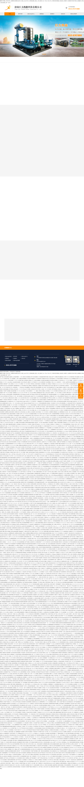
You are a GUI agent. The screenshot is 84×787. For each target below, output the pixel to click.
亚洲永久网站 (30, 468)
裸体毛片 (61, 541)
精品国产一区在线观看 (60, 766)
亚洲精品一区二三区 (77, 643)
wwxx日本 (3, 438)
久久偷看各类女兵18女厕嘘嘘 (48, 612)
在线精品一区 (50, 468)
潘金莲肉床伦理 (53, 489)
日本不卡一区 (24, 640)
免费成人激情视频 (5, 483)
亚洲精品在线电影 (22, 710)
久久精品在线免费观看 (35, 715)
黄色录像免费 (17, 629)
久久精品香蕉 (35, 726)
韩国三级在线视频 (48, 765)
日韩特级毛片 (35, 466)
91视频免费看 (74, 457)
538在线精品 (65, 726)
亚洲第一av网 (72, 613)
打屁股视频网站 (5, 752)
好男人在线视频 (17, 677)
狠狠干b (42, 598)
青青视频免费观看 (56, 520)
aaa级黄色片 (60, 596)
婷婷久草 (46, 522)
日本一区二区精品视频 (71, 573)
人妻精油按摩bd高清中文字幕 (67, 645)
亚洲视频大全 (52, 538)
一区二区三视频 (69, 380)
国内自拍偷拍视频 (14, 531)
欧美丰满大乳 (4, 745)
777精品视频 (48, 427)
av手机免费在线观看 (68, 626)
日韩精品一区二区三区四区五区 (52, 649)
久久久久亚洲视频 (60, 394)
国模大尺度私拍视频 (58, 422)
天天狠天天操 (22, 668)
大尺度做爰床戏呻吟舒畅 (43, 376)
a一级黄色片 (45, 520)
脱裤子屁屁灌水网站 (50, 406)
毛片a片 (55, 505)
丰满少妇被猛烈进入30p (51, 431)
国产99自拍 (30, 461)
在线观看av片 (53, 420)
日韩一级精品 (37, 455)
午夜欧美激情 (55, 568)
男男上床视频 (78, 563)
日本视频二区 (65, 543)
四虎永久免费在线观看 (31, 483)
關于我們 (15, 356)
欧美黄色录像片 (57, 610)
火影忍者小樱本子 (80, 647)
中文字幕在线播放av (77, 708)
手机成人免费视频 (26, 533)
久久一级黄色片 (21, 498)
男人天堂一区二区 (70, 390)
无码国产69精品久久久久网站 (38, 580)
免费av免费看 (11, 434)
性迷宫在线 (6, 689)
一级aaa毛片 (68, 585)
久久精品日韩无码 (29, 712)
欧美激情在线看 (77, 480)
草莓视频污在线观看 (40, 536)
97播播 (20, 550)
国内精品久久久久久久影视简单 (68, 550)
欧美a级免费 (46, 469)
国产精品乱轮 (66, 396)
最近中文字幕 (69, 501)
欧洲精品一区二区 (55, 642)
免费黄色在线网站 (7, 714)
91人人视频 (60, 469)
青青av (62, 520)
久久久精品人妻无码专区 (73, 628)
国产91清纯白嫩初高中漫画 (72, 434)
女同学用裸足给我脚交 (44, 529)
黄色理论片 (55, 433)
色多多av (33, 534)
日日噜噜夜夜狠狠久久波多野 (58, 547)
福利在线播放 (6, 389)
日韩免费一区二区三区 (32, 434)
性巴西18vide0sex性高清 (63, 617)
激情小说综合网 (9, 459)
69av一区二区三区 (13, 650)
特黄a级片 (73, 498)
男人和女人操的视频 (33, 615)
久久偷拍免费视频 (33, 491)
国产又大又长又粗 (38, 431)
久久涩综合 (80, 380)
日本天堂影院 (46, 563)
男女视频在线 (60, 376)
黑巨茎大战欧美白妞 (11, 469)
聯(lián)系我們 (8, 360)
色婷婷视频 (4, 450)
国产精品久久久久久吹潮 (37, 707)
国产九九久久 (27, 440)
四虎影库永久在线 (26, 469)
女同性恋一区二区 (9, 510)
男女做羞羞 (77, 376)
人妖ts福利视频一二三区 (17, 376)
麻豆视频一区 (41, 426)
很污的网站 (72, 426)
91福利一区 (47, 455)
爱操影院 (72, 468)
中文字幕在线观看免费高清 (54, 464)
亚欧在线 (70, 533)
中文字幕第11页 (9, 610)
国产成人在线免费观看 (15, 433)
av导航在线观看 (9, 394)
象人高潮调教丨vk (25, 677)
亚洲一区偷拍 (78, 613)
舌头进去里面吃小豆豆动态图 (24, 548)
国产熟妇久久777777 (74, 761)
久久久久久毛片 (73, 547)
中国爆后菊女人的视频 (36, 385)
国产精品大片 (11, 396)
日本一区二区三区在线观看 (15, 712)
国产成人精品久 (54, 401)
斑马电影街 (25, 461)
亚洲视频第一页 (36, 582)
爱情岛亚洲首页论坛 (15, 431)
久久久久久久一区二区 (78, 559)
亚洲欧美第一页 (61, 473)
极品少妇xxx (62, 717)
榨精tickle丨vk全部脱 (7, 471)
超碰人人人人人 (5, 545)
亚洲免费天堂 (13, 621)
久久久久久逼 (74, 749)
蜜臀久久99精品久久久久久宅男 (10, 475)
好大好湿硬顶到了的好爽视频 (45, 382)
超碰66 (10, 376)
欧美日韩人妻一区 (51, 522)
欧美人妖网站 (70, 387)
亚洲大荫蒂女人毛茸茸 (20, 615)
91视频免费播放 (24, 517)
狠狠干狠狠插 (59, 387)
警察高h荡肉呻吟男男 (35, 506)
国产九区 (55, 396)
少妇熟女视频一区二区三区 (28, 420)
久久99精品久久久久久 (50, 693)
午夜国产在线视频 (7, 390)
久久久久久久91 (20, 392)
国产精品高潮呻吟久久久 (5, 705)
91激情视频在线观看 (41, 629)
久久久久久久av (12, 445)
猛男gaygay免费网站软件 (58, 475)
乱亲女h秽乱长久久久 (21, 466)
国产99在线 (23, 471)
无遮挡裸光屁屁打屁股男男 (30, 448)
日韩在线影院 (16, 415)
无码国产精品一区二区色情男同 (30, 564)
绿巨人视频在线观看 (38, 471)
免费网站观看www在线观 (5, 684)
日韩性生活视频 (41, 390)
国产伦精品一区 (9, 707)
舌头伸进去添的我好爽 (29, 529)
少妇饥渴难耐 (72, 570)
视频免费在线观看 (12, 424)
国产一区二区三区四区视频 (75, 443)
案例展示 (15, 358)
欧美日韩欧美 (60, 738)
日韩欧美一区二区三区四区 (10, 638)
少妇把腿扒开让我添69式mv (21, 424)
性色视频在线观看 (33, 413)
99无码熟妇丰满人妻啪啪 (27, 385)
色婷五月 (34, 624)
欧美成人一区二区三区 (19, 506)
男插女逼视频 (26, 693)
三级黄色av (46, 517)
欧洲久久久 (50, 520)
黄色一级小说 (15, 450)
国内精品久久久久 (13, 448)
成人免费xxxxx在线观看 (30, 411)
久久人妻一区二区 (26, 691)
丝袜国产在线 (11, 501)
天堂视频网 (72, 608)
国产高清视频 (36, 461)
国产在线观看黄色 (62, 571)
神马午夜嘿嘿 (20, 496)
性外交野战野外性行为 (51, 387)
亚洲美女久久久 (49, 433)
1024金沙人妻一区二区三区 (46, 485)
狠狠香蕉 (71, 659)
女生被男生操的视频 (45, 380)
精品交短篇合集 (26, 689)
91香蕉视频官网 (55, 647)
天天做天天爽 (67, 547)
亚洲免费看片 (20, 420)
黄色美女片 (62, 691)
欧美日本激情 (40, 517)
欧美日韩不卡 (14, 666)
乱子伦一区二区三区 (19, 559)
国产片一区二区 (35, 443)
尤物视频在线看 (37, 473)
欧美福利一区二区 (33, 629)
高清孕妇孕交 (30, 747)
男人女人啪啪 (5, 496)
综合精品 (25, 635)
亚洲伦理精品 (49, 480)
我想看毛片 (54, 656)
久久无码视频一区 (42, 571)
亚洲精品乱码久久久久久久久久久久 (25, 733)
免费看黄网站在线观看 (16, 527)
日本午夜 (79, 694)
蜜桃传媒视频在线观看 (26, 654)
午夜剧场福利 (79, 403)
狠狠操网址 (20, 691)
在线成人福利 (73, 624)
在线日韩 (30, 452)
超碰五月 (60, 594)
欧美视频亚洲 (60, 726)
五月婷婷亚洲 (71, 376)
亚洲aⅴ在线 (62, 548)
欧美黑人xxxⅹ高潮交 (44, 594)
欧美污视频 (62, 592)
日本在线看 (59, 570)
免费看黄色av (20, 582)
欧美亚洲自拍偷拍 (42, 519)
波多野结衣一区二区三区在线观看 (23, 457)
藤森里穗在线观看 (75, 670)
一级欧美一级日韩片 (58, 540)
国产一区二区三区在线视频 (70, 503)
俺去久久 (64, 478)
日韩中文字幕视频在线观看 (73, 629)
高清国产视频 (42, 461)
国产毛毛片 (46, 685)
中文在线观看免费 (39, 396)
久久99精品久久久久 (63, 670)
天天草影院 (21, 736)
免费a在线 (10, 397)
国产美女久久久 (5, 536)
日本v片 (74, 450)
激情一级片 (29, 756)
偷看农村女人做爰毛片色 (42, 441)
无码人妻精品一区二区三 (13, 383)
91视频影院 (74, 420)
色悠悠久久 (49, 705)
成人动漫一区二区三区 (37, 724)
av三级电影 (10, 419)
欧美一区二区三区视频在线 (14, 440)
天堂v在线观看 (29, 390)
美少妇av (81, 508)
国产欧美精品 (54, 389)
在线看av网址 (52, 650)
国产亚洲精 (27, 541)
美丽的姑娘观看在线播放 (42, 503)
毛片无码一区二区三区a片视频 (30, 392)
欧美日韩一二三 (50, 638)
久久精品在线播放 (59, 378)
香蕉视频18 (51, 668)
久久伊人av (24, 729)
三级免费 (6, 517)
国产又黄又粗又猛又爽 (49, 540)
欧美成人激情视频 (61, 545)
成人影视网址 (70, 526)
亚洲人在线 (34, 570)
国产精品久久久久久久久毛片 (59, 468)
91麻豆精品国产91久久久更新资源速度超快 (11, 605)
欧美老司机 (10, 766)
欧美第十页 (20, 645)
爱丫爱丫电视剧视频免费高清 (74, 617)
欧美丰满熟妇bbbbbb (12, 582)
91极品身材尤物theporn (33, 568)
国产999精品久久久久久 (41, 480)
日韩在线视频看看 (5, 406)
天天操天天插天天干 (4, 494)
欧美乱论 (36, 433)
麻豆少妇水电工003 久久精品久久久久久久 (57, 447)
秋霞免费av (63, 403)
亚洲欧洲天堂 (77, 390)
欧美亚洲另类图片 (56, 492)
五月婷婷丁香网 (65, 392)
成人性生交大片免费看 (62, 731)
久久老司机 (42, 417)
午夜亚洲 (34, 731)
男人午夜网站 (19, 410)
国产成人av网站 (31, 531)
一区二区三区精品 (58, 392)
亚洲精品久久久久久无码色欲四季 (75, 531)
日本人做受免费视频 (22, 671)
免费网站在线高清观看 (9, 411)
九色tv (39, 464)
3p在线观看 (29, 552)
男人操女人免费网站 (15, 408)
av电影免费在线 (17, 517)
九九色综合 (32, 478)
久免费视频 (12, 738)
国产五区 (29, 563)
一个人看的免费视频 (77, 633)
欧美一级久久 (8, 454)
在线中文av (39, 663)
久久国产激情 (17, 464)
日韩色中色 (76, 399)
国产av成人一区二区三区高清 (9, 426)
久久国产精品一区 (29, 471)
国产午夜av (56, 580)
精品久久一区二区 (65, 728)
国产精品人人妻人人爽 (48, 475)
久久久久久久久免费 (58, 707)
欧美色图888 (10, 385)
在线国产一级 (12, 570)
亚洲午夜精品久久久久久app (62, 431)
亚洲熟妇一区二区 (58, 612)
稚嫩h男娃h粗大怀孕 (39, 700)
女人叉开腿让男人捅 (60, 397)
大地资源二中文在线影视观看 (61, 517)
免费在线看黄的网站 (12, 759)
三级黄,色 (26, 531)
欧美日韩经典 (39, 483)
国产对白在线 (3, 394)
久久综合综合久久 (61, 380)
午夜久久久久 (54, 382)
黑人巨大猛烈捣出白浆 (77, 533)
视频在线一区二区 (79, 441)
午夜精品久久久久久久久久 (57, 383)
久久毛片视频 (52, 756)
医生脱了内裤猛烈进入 (25, 527)
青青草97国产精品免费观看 (36, 387)
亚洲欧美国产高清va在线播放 (64, 680)
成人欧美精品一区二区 (15, 703)
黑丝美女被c (73, 759)
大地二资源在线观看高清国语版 (51, 482)
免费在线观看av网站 (67, 707)
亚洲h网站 (75, 554)
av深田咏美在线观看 (30, 605)
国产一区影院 (35, 526)
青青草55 (35, 559)
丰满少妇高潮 (54, 550)
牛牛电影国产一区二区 (13, 480)
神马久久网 (26, 761)
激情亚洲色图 (26, 438)
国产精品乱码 (79, 420)
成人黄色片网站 (19, 438)
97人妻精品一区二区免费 (44, 573)
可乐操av (73, 424)
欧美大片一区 (29, 401)
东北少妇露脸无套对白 (4, 403)
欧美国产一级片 (62, 631)
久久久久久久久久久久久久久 (15, 589)
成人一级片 (23, 687)
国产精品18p (15, 610)
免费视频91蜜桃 (53, 570)
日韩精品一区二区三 (13, 761)
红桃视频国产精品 (44, 613)
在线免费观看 (67, 703)
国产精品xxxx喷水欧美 (13, 389)
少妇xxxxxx (42, 635)
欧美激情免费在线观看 (66, 404)
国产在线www (24, 403)
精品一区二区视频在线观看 (52, 473)
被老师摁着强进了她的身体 (33, 427)
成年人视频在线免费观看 (22, 378)
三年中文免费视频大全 (28, 638)
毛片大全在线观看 (20, 492)
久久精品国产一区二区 (71, 729)
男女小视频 (81, 556)
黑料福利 (6, 396)
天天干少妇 (9, 540)
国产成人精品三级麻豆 (52, 471)
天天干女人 (73, 599)
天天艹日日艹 (21, 515)
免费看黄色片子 (25, 417)
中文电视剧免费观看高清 (74, 548)
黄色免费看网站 (5, 489)
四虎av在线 (68, 631)
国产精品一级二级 (32, 677)
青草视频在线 (9, 624)
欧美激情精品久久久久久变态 (44, 452)
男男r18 (21, 743)
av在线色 (3, 573)
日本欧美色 (4, 626)
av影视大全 (79, 740)
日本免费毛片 (27, 515)
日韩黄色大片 (45, 515)
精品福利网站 (69, 510)
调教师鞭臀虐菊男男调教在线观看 (16, 689)
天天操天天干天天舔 (69, 413)
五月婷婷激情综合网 (7, 554)
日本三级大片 (45, 471)
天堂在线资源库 (5, 476)
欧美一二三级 (32, 536)
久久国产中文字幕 (32, 503)
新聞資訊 (7, 358)
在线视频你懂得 (44, 633)
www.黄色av (10, 382)
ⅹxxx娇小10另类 (67, 685)
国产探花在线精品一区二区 (11, 466)
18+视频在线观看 (42, 717)
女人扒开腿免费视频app (18, 675)
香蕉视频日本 (66, 738)
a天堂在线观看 (46, 673)
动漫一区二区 (75, 389)
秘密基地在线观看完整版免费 (22, 601)
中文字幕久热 (50, 759)
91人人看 (35, 540)
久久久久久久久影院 (25, 708)
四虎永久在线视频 (32, 659)
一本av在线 (5, 461)
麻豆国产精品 (47, 584)
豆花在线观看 (26, 503)
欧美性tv (28, 626)
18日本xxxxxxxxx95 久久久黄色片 (57, 410)
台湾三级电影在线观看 (33, 742)
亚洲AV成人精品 (74, 520)
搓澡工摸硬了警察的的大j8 (42, 619)
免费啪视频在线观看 (79, 496)
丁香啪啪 (77, 724)
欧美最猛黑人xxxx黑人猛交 (64, 476)
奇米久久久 (32, 522)
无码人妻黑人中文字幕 (49, 598)
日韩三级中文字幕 (27, 743)
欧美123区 (11, 710)
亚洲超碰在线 (52, 628)
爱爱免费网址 (37, 613)
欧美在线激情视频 (10, 594)
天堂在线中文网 (58, 454)
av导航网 (48, 399)
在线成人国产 (51, 376)
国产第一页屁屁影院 (75, 682)
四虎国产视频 (58, 443)
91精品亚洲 (15, 645)
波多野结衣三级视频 (67, 420)
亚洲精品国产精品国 (24, 661)
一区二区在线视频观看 (17, 722)
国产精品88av (52, 378)
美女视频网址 (27, 387)
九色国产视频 (17, 519)
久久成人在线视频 (18, 434)
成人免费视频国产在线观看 (19, 731)
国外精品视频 (39, 496)
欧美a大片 (74, 647)
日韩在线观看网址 (39, 475)
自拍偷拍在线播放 (75, 469)
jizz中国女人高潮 (59, 487)
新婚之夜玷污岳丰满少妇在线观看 (52, 448)
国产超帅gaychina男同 (25, 394)
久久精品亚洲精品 (61, 457)
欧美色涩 (32, 433)
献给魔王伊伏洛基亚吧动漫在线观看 (29, 543)
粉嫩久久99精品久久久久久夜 (50, 561)
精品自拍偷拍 (52, 531)
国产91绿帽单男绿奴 (22, 598)
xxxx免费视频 (37, 489)
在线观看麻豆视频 (58, 684)
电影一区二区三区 (47, 550)
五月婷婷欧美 (8, 431)
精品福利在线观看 (16, 382)
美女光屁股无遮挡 (52, 543)
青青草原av (10, 399)
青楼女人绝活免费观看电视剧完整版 (58, 722)
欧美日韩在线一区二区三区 (38, 436)
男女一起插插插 (63, 640)
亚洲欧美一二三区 (69, 385)
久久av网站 (16, 545)
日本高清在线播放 (21, 534)
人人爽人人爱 (81, 520)
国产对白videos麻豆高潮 (5, 571)
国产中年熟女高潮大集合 (53, 515)
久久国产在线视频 (62, 501)
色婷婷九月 (30, 406)
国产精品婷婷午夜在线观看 (44, 438)
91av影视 (63, 687)
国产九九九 (42, 415)
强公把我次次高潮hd (70, 455)
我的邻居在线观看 (12, 441)
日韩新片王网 (47, 445)
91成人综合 (63, 556)
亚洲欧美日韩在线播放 (25, 433)
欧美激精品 (12, 447)
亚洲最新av (45, 684)
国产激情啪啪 (63, 441)
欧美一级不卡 (78, 424)
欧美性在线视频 (77, 387)
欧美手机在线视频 (26, 645)
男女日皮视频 (26, 745)
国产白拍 (21, 656)
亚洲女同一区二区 (29, 573)
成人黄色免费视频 (80, 450)
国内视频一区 (17, 664)
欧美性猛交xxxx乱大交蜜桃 (31, 459)
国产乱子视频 (75, 663)
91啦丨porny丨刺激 (66, 508)
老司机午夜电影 (76, 413)
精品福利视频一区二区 (15, 390)
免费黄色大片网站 (35, 547)
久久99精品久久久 (69, 436)
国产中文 (58, 385)
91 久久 (55, 512)
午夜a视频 (74, 515)
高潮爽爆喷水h (54, 429)
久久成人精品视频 (77, 756)
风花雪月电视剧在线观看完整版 (43, 459)
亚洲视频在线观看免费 (62, 434)
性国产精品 (19, 522)
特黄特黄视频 (30, 606)
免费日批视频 (57, 668)
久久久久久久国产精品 (7, 700)
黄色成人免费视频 (10, 654)
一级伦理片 (75, 380)
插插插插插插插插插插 (7, 636)
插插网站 (42, 729)
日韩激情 (68, 624)
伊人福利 (58, 548)
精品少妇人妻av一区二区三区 (43, 650)
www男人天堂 (37, 485)
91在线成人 (72, 459)
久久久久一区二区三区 (69, 433)
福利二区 (44, 431)
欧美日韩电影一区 (63, 448)
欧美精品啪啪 (26, 536)
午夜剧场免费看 (32, 505)
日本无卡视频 (18, 608)
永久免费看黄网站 (74, 499)
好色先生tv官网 (16, 756)
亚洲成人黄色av (31, 601)
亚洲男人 (15, 496)
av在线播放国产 (42, 526)
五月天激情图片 (23, 512)
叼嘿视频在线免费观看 (6, 601)
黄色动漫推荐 (62, 494)
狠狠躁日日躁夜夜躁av (63, 652)
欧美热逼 (65, 603)
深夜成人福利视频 (65, 584)
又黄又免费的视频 (77, 436)
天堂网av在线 (58, 587)
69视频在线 (42, 554)
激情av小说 (46, 450)
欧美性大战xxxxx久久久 (25, 703)
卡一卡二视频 (35, 390)
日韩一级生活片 (63, 526)
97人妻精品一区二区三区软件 (25, 383)
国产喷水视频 (8, 663)
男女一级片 (78, 422)
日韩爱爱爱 (35, 498)
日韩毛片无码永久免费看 (18, 557)
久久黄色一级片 (72, 619)
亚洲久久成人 (34, 743)
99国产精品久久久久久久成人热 (37, 550)
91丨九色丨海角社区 (69, 427)
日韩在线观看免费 (42, 403)
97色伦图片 (65, 519)
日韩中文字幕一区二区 (17, 452)
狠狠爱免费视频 (33, 689)
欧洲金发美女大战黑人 (29, 485)
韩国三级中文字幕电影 (5, 452)
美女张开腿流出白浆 (6, 585)
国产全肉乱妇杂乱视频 (59, 666)
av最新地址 (37, 666)
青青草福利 (62, 385)
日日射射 (48, 424)
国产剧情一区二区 (80, 729)
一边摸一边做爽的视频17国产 (52, 501)
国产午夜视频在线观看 (55, 698)
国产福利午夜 (80, 431)
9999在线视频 (22, 422)
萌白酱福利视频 (24, 617)
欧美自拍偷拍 (76, 526)
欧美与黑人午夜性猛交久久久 (67, 745)
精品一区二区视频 (15, 422)
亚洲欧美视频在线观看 (29, 422)
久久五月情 (48, 526)
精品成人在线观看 (30, 649)
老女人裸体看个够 (63, 527)
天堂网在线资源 (37, 487)
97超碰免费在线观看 (18, 508)
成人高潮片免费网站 (22, 436)
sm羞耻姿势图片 (68, 636)
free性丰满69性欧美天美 (48, 610)
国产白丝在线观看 (34, 376)
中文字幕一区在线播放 (72, 601)
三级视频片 (55, 480)
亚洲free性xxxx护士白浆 (61, 408)
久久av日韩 (2, 429)
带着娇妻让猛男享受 (6, 524)
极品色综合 (78, 671)
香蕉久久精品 (5, 434)
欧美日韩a (51, 621)
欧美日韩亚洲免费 (55, 541)
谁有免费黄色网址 (75, 538)
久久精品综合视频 (13, 489)
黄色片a (37, 659)
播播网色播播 (3, 594)
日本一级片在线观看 (18, 396)
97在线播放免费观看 (73, 675)
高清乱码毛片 (53, 445)
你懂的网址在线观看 (60, 626)
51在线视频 (43, 383)
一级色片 (37, 685)
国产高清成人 (43, 406)
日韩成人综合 (80, 703)
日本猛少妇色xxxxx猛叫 (21, 401)
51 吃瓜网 (42, 455)
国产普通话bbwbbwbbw (65, 499)
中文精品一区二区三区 (21, 443)
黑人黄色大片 (35, 571)
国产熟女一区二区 (73, 452)
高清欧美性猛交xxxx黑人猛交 (76, 397)
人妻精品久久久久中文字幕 (31, 678)
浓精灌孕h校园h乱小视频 (28, 559)
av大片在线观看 (55, 427)
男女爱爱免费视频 (26, 522)
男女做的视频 (3, 592)
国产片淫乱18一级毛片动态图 (46, 670)
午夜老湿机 (79, 452)
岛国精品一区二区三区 (24, 545)
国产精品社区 (53, 689)
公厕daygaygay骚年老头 (45, 736)
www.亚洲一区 (5, 440)
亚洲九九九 (41, 450)
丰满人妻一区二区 (11, 427)
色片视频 (67, 548)
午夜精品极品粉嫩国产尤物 (12, 626)
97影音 (63, 636)
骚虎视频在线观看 (55, 419)
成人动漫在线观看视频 (26, 657)
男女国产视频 (69, 401)
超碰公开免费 (35, 452)
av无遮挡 (58, 506)
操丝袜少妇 (13, 601)
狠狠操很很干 (26, 496)
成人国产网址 (49, 642)
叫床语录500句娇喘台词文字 (26, 556)
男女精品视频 (8, 464)
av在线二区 (36, 447)
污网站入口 (18, 715)
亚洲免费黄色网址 (16, 394)
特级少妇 (49, 722)
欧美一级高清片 (29, 580)
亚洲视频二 (14, 378)
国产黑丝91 (73, 563)
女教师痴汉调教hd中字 (63, 694)
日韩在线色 (45, 557)
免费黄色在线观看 (38, 419)
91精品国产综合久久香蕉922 (6, 478)
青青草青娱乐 (8, 408)
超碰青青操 (55, 765)
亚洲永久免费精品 (61, 436)
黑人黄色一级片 (68, 411)
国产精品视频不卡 (57, 710)
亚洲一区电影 (13, 613)
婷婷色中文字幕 (20, 650)
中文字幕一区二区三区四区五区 (40, 589)
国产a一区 (23, 624)
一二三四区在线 (21, 387)
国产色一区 (13, 552)
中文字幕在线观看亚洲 (72, 541)
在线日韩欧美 (74, 640)
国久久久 (75, 571)
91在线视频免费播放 (52, 506)
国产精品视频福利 (48, 696)
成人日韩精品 (48, 383)
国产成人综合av (43, 501)
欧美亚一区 (23, 629)
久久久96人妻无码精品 (51, 601)
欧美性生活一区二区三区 (78, 401)
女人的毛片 (17, 617)
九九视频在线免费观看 (50, 645)
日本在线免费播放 (43, 397)
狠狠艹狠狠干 (27, 506)
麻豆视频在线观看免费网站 (71, 575)
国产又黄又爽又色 (17, 526)
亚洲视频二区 (66, 459)
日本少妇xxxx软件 (79, 570)
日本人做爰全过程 (72, 396)
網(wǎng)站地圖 (16, 360)
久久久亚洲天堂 (49, 647)
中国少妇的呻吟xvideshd (44, 754)
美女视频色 (4, 759)
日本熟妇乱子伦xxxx (4, 498)
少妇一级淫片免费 (71, 492)
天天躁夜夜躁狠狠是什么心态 (11, 443)
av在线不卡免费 (62, 461)
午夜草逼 (5, 399)
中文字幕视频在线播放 (40, 448)
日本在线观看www (73, 440)
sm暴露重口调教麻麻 (53, 411)
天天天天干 (68, 759)
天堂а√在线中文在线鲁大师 (20, 447)
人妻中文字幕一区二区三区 (34, 417)
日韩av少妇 (8, 420)
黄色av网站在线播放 (15, 603)
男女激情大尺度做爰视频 (15, 520)
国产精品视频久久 (45, 745)
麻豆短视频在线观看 (58, 621)
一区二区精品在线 (20, 628)
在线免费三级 (14, 522)
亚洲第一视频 (25, 452)
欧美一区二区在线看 (73, 392)
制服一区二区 (54, 582)
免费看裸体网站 (30, 462)
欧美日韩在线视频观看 (72, 410)
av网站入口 (54, 678)
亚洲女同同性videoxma (48, 763)
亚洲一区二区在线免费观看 (43, 466)
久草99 (35, 480)
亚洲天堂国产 (53, 584)
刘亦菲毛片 (68, 468)
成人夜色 (32, 749)
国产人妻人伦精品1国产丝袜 (28, 455)
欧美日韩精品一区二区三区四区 (42, 411)
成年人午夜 (22, 440)
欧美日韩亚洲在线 (58, 491)
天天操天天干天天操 (18, 566)
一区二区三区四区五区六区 (7, 387)
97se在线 (31, 480)
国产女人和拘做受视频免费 (30, 685)
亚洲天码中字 (28, 666)
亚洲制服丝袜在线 (75, 715)
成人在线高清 (4, 756)
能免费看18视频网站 (43, 599)
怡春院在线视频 (19, 693)
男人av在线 (66, 613)
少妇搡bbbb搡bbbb (44, 464)
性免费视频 (73, 685)
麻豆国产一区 (37, 422)
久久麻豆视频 (46, 494)
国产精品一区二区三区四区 (50, 417)
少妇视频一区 (39, 527)
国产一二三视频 (37, 462)
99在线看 (50, 663)
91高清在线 (6, 557)
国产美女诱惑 (12, 462)
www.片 (47, 659)
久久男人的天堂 (5, 397)
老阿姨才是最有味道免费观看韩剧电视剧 (64, 622)
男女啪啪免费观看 (3, 457)
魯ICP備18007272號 (44, 366)
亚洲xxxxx (19, 403)
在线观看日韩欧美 (8, 499)
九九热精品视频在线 (73, 383)
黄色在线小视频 (74, 714)
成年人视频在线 (5, 570)
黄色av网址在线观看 (45, 585)
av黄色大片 (13, 578)
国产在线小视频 (52, 385)
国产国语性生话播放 (53, 380)
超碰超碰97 (21, 531)
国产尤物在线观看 (44, 422)
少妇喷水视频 (8, 527)
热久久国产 (45, 700)
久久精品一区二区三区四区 (46, 389)
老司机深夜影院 (79, 406)
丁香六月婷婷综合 (4, 606)
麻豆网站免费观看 (53, 459)
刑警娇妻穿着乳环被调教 (21, 552)
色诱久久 (25, 462)
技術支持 (23, 358)
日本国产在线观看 (61, 503)
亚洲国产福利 (79, 503)
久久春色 (51, 512)
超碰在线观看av (13, 413)
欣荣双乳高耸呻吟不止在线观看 (18, 429)
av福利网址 (46, 499)
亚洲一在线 (70, 554)
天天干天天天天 (26, 413)
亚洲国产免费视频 (23, 587)
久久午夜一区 (3, 466)
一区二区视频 (35, 673)
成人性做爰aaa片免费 (70, 441)
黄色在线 (76, 468)
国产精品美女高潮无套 (4, 462)
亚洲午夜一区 (40, 559)
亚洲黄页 (79, 519)
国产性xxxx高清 (34, 426)
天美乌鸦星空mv (11, 485)
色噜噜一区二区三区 (64, 677)
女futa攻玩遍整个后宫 (34, 397)
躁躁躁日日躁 (23, 482)
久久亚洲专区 (15, 736)
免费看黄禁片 (8, 577)
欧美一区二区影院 (11, 617)
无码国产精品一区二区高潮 (14, 698)
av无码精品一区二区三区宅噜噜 (51, 390)
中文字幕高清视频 (38, 408)
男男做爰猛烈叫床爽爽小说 (21, 578)
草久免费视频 (80, 654)
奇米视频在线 (42, 659)
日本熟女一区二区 (45, 687)
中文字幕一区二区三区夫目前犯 (15, 455)
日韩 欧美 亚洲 (10, 568)
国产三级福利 (19, 417)
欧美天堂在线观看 (10, 513)
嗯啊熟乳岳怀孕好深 (34, 533)
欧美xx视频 (34, 578)
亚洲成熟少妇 (44, 473)
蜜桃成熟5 (26, 513)
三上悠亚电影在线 (27, 415)
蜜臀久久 (18, 512)
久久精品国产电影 (30, 538)
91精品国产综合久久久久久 (33, 403)
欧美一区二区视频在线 (60, 693)
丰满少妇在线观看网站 (55, 452)
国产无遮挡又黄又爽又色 (12, 436)
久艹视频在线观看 (59, 733)
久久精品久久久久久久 (73, 726)
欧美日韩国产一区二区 (13, 380)
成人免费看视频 (61, 411)
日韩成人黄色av (70, 559)
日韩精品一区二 (47, 429)
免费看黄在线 (49, 568)
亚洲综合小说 (21, 622)
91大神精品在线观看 (51, 548)
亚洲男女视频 (14, 492)
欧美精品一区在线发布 (51, 403)
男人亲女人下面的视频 (25, 520)
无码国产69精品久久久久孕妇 (9, 701)
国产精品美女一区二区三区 (40, 424)
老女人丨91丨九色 (13, 403)
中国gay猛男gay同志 (75, 506)
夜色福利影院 (40, 498)
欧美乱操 (27, 629)
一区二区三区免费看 (33, 693)
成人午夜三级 (79, 382)
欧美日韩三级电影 (38, 703)
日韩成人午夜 (59, 678)
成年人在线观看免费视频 (54, 413)
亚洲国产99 (65, 740)
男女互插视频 (12, 550)
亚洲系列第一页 (43, 666)
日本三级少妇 (25, 585)
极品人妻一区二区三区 (33, 513)
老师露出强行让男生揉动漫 (20, 411)
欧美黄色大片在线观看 (13, 498)
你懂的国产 (5, 383)
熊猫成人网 (77, 394)
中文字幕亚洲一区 (35, 382)
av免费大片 (65, 387)
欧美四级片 (19, 489)
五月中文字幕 (78, 657)
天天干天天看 (66, 383)
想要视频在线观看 (79, 464)
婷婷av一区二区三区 (75, 475)
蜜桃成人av (29, 512)
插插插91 (68, 563)
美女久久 (48, 410)
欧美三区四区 (61, 427)
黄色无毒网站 (32, 621)
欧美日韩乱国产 (32, 496)
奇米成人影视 (25, 434)
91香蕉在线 (81, 629)
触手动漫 (47, 587)
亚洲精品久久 (27, 664)
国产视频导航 (11, 517)
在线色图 (71, 642)
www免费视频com (46, 592)
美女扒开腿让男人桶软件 (26, 382)
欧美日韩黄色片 (16, 636)
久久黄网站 (67, 673)
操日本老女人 (30, 445)
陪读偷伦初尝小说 (7, 575)
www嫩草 (27, 476)
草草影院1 (26, 380)
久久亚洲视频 (57, 406)
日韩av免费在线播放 (39, 522)
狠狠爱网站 (49, 492)
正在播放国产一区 (49, 643)
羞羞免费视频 (54, 457)
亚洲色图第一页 (81, 476)
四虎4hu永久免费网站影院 (9, 533)
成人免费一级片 (67, 520)
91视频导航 (65, 675)
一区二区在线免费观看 (14, 668)
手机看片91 (81, 468)
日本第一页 (66, 376)
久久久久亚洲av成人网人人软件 (42, 591)
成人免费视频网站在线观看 (67, 736)
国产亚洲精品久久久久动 (75, 763)
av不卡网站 (30, 635)
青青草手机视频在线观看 (78, 427)
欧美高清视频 (71, 505)
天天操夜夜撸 (7, 556)
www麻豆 (7, 550)
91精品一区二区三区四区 (14, 656)
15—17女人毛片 (13, 541)
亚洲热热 (9, 682)
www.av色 (69, 647)
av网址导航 (66, 471)
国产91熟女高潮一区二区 (63, 480)
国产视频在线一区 (74, 754)
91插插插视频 (8, 492)
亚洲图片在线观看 (24, 519)
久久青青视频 (38, 633)
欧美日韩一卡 (60, 524)
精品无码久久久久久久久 (65, 506)
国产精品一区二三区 (59, 675)
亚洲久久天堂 (58, 404)
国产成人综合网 (50, 505)
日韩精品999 (58, 696)
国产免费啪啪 (43, 462)
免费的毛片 (79, 621)
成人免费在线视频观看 (19, 612)
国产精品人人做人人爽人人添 (7, 473)
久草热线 (23, 712)
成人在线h (24, 566)
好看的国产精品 (81, 554)
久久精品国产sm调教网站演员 (34, 524)
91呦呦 (56, 376)
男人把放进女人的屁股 (22, 673)
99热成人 (10, 754)
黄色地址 (9, 410)
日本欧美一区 (60, 489)
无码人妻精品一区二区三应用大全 (37, 457)
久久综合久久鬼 (28, 399)
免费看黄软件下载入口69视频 (36, 520)
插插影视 (80, 561)
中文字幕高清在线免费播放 (54, 499)
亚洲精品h (22, 698)
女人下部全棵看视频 (64, 619)
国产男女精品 (18, 701)
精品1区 (76, 540)
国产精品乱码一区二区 (13, 598)
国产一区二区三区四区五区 (45, 541)
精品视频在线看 (59, 440)
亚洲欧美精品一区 (14, 561)
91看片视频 (61, 761)
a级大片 (20, 643)
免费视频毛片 (51, 684)
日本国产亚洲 (8, 717)
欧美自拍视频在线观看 (54, 743)
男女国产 (67, 661)
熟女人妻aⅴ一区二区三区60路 (61, 606)
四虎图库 (14, 392)
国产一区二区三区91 (75, 680)
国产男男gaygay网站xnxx (65, 462)
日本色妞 (19, 441)
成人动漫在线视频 (60, 415)
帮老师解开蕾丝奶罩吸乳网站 (43, 434)
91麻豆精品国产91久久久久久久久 (51, 426)
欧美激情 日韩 (3, 510)
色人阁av (82, 376)
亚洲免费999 (67, 397)
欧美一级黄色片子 (42, 568)
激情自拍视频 (60, 765)
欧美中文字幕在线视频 (72, 603)
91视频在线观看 (67, 475)
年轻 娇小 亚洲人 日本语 (43, 447)
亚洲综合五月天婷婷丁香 (41, 631)
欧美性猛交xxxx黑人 (62, 390)
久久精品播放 (76, 415)
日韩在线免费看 (40, 429)
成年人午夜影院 (26, 508)
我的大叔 (25, 483)
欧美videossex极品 (30, 566)
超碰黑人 (42, 584)
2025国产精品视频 (62, 568)
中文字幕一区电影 (16, 478)
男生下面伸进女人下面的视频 (72, 568)
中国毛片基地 (3, 708)
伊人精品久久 (26, 480)
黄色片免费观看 (5, 445)
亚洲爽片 (35, 712)
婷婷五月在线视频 (26, 376)
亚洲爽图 (66, 410)
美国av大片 (31, 380)
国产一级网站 (57, 559)
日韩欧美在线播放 (65, 454)
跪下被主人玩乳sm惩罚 (46, 392)
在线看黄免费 (25, 568)
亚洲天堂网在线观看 (12, 457)
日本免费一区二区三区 (34, 647)
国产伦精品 (78, 696)
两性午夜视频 (8, 531)
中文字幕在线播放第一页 (23, 406)
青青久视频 (56, 759)
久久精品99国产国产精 (71, 403)
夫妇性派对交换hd (53, 434)
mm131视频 (47, 461)
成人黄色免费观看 (43, 506)
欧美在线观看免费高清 (30, 499)
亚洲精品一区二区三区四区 (59, 605)
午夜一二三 (30, 587)
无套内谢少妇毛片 (68, 592)
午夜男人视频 (5, 424)
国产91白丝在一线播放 (74, 536)
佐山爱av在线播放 (66, 487)
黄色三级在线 (58, 645)
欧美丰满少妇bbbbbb (51, 404)
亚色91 (49, 557)
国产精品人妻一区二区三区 (13, 476)
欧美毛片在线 (40, 468)
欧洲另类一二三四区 (61, 382)
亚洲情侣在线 (27, 492)
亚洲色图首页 (32, 476)
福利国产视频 (35, 556)
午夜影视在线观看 (12, 563)
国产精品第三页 (23, 408)
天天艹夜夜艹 (13, 487)
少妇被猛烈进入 (66, 440)
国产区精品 (78, 534)
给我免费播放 (52, 408)
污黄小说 (27, 615)
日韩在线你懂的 (50, 589)
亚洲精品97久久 (35, 766)
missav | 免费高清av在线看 (64, 649)
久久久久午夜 (63, 455)
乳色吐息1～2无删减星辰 (37, 401)
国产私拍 (35, 468)
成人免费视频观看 (69, 447)
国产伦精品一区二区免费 (41, 534)
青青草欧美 (10, 450)
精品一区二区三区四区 (32, 517)
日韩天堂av (13, 410)
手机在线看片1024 (75, 585)
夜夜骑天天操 (42, 596)
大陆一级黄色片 (78, 473)
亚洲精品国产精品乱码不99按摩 (68, 496)
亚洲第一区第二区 (71, 448)
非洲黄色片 (52, 424)
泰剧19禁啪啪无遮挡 (23, 450)
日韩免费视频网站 (30, 482)
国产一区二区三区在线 (27, 696)
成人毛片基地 (60, 459)
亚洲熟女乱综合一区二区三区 (70, 671)
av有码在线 (62, 413)
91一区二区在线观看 (39, 499)
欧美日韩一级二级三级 (79, 608)
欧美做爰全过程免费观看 (26, 701)
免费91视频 (46, 531)
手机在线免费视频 (71, 577)
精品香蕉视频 (53, 733)
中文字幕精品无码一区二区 (23, 404)
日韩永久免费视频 (7, 749)
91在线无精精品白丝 (50, 454)
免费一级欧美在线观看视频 (40, 478)
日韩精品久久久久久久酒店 (20, 694)
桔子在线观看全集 (46, 401)
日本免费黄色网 (24, 441)
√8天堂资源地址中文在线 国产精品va (56, 671)
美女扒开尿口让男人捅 (50, 752)
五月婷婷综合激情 (26, 396)
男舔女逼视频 (65, 513)
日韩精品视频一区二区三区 (49, 491)
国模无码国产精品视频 (27, 596)
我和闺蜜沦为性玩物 (28, 675)
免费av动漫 (13, 512)
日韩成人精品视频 (77, 615)
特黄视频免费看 (61, 635)
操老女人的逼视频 (72, 471)
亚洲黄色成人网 (30, 687)
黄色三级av (20, 483)
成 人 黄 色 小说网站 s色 (52, 503)
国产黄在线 (51, 707)
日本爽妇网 (37, 541)
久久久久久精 (77, 747)
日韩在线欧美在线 (13, 735)
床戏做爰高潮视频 (73, 673)
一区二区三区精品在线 (62, 512)
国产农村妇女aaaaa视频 (77, 510)
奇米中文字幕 (7, 743)
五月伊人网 (58, 403)
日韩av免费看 (60, 396)
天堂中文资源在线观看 (78, 582)
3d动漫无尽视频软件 (31, 378)
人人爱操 (75, 612)
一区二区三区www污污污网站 (25, 389)
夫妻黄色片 (55, 661)
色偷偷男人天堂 (81, 440)
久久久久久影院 (5, 612)
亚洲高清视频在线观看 (39, 640)
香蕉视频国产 (58, 584)
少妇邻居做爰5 (30, 598)
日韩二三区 (65, 663)
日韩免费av (45, 759)
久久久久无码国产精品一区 (6, 378)
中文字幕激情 (3, 649)
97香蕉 (27, 505)
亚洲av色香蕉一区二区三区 (13, 643)
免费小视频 (2, 531)
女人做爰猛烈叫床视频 (6, 666)
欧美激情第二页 (23, 473)
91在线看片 (56, 629)
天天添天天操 (68, 445)
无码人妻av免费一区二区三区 (77, 765)
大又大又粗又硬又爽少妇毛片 (24, 397)
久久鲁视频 (14, 700)
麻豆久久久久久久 (46, 603)
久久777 (2, 731)
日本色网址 (60, 533)
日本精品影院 (7, 668)
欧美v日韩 (9, 745)
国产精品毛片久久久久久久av (31, 429)
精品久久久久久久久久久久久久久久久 (23, 426)
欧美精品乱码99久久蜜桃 (11, 438)
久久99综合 (33, 527)
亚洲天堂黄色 (55, 670)
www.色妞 (21, 480)
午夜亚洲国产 (51, 422)
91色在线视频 (76, 626)
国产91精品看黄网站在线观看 (61, 538)
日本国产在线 (41, 445)
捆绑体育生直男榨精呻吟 (79, 529)
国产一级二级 (51, 450)
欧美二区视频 (31, 489)
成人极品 (10, 482)
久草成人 (6, 640)
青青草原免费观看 (63, 647)
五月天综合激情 (5, 455)
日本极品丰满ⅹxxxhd (6, 642)
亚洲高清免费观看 (7, 417)
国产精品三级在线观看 (4, 376)
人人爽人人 (2, 712)
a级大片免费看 (39, 505)
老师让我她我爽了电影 (75, 485)
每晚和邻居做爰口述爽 (27, 510)
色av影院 (51, 687)
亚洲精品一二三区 (6, 541)
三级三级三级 (14, 534)
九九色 (13, 682)
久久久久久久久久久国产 (36, 691)
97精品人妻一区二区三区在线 (18, 554)
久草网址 (67, 494)
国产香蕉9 (42, 469)
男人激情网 (55, 615)
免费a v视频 (18, 445)
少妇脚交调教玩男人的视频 (62, 601)
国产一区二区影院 (35, 654)
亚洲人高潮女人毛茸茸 (46, 698)
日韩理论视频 (52, 685)
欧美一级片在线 (5, 754)
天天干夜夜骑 (52, 622)
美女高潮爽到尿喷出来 (16, 577)
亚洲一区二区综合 (65, 570)
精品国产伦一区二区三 (56, 485)
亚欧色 (43, 728)
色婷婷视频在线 (70, 564)
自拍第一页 (64, 696)
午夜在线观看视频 (66, 424)
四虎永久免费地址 (26, 758)
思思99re (63, 445)
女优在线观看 (73, 406)
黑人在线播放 (8, 512)
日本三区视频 (15, 515)
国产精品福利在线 (78, 498)
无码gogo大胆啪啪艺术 (56, 554)
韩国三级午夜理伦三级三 (33, 519)
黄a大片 (69, 538)
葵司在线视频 (65, 591)
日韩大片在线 (60, 471)
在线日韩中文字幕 (30, 408)
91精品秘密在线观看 (70, 408)
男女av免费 (47, 735)
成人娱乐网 (23, 717)
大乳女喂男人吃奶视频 (24, 765)
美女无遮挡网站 (28, 719)
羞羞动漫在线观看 (58, 591)
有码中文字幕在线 (63, 492)
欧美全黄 (44, 505)
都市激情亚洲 (43, 489)
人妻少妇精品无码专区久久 (5, 522)
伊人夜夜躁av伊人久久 (11, 401)
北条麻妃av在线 (61, 673)
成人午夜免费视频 (26, 550)
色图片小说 (34, 619)
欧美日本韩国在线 (45, 385)
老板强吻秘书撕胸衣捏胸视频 (22, 659)
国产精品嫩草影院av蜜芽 (40, 482)
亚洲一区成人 (58, 659)
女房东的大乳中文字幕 (35, 389)
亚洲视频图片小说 (73, 476)
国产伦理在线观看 (8, 687)
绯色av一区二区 (30, 436)
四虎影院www (11, 508)
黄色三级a (22, 431)
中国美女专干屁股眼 (37, 687)
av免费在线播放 (32, 636)
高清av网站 (77, 408)
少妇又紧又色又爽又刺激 (76, 411)
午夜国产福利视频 (12, 640)
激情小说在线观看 (67, 566)
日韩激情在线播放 (63, 714)
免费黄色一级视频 (59, 483)
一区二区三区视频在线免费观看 (49, 440)
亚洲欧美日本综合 (45, 378)
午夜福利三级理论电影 (41, 404)
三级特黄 (48, 489)
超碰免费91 (50, 527)
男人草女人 (10, 496)
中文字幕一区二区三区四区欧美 (25, 619)
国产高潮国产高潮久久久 (39, 494)
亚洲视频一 (45, 721)
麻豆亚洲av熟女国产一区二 (43, 513)
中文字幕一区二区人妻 (78, 478)
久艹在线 (46, 415)
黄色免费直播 (24, 445)
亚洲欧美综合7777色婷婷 (73, 652)
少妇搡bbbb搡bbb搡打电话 (76, 656)
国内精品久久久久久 (65, 443)
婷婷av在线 (29, 443)
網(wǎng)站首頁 (8, 356)
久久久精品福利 (52, 513)
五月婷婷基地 (38, 378)
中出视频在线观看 (54, 652)
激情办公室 (65, 540)
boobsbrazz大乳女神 (38, 420)
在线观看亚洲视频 (17, 573)
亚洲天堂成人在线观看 (54, 494)
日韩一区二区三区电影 (7, 392)
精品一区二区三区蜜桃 (23, 610)
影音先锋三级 (16, 473)
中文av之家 (38, 694)
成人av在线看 (77, 433)
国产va (7, 480)
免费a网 (4, 652)
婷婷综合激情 (69, 571)
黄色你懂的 (21, 680)
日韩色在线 (66, 378)
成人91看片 (44, 387)
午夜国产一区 (19, 487)
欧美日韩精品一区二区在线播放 (21, 682)
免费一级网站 (18, 642)
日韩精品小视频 (58, 628)
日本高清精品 (47, 708)
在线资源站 (33, 591)
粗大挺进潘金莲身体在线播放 (28, 487)
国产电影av (35, 445)
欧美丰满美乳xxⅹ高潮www (33, 682)
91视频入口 (2, 408)
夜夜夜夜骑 (66, 531)
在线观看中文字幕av (68, 415)
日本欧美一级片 (20, 631)
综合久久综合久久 (70, 522)
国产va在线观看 (23, 464)
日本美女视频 (9, 740)
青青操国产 (73, 404)
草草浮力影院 (58, 752)
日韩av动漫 (46, 556)
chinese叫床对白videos (26, 715)
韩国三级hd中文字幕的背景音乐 (51, 436)
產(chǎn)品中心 (25, 356)
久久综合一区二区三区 (34, 469)
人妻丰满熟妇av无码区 (64, 735)
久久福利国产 (65, 533)
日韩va (5, 491)
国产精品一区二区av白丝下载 (27, 608)
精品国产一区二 (76, 417)
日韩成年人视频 (31, 424)
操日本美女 (40, 742)
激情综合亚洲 (68, 457)
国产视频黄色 (78, 552)
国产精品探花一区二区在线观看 (53, 462)
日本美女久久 (65, 719)
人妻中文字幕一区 (66, 754)
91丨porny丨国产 (11, 606)
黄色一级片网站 (36, 406)
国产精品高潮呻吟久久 (66, 485)
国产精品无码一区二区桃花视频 (69, 489)
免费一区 (23, 719)
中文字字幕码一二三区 (6, 603)
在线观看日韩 (34, 575)
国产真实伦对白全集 (5, 441)
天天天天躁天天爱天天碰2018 (43, 413)
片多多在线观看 (8, 429)
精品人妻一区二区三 (28, 738)
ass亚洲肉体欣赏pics (23, 524)
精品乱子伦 (33, 396)
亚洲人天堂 (36, 761)
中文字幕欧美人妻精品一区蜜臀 (53, 441)
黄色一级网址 (76, 578)
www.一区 (36, 538)
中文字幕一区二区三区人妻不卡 (28, 454)
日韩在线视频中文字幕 (69, 545)
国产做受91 (11, 415)
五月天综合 (38, 543)
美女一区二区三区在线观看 (40, 410)
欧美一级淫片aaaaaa (73, 694)
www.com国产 (40, 491)
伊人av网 (21, 415)
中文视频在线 (59, 513)
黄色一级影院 (67, 761)
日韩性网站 (15, 387)
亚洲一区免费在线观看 (40, 643)
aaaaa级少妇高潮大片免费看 (5, 534)
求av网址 (23, 573)
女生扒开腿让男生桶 (76, 445)
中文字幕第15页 (14, 671)
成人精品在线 (6, 735)
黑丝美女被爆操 (58, 756)
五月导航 (78, 573)
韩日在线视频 (59, 420)
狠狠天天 (2, 556)
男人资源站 (15, 397)
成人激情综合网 (61, 433)
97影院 (11, 452)
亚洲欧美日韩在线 (42, 433)
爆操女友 (32, 508)
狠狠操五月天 (3, 480)
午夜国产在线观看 (40, 708)
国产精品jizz (32, 394)
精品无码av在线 (70, 512)
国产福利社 (43, 566)
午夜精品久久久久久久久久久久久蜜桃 (45, 615)
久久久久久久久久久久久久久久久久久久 (23, 570)
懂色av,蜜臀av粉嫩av (55, 461)
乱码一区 (37, 554)
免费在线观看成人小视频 (70, 394)
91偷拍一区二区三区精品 (27, 726)
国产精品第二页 (30, 447)
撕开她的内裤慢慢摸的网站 (9, 747)
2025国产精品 (21, 380)
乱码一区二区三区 (16, 624)
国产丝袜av (26, 628)
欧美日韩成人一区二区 (68, 399)
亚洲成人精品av (79, 513)
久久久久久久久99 (53, 469)
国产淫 (33, 666)
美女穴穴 (67, 452)
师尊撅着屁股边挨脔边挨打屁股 (44, 545)
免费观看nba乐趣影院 (54, 592)
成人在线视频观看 (43, 605)
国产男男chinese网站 (51, 397)
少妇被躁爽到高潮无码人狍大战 (78, 605)
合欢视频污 (76, 512)
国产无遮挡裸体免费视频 (52, 394)
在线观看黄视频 (26, 647)
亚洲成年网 (32, 633)
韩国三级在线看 (77, 564)
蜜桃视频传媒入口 (17, 385)
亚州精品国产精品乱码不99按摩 (41, 476)
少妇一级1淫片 (30, 724)
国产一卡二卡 (63, 559)
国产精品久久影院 (33, 708)
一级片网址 (46, 498)
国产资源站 (39, 612)
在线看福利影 (21, 494)
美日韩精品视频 (21, 663)
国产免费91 (26, 650)
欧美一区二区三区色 (15, 575)
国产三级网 (54, 524)
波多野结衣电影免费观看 (71, 382)
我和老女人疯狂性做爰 (35, 383)
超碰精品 (41, 673)
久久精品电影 (52, 443)
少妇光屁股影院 (51, 559)
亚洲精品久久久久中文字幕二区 (69, 422)
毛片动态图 (62, 452)
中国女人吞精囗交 (45, 408)
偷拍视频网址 (29, 526)
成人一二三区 (24, 577)
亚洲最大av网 (19, 413)
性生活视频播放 (46, 606)
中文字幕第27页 (13, 592)
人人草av (7, 631)
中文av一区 (11, 566)
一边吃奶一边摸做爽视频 (34, 438)
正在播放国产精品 (68, 643)
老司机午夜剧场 (65, 438)
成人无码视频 (36, 573)
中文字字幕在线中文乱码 (61, 563)
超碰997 (66, 654)
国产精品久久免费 (6, 613)
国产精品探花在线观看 (61, 401)
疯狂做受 (14, 742)
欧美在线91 (65, 541)
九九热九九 (62, 552)
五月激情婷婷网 (31, 656)
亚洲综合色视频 (43, 399)
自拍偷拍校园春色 (66, 536)
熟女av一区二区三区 (39, 531)
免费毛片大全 (74, 707)
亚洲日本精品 (51, 613)
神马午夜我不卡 (71, 540)
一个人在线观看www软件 (41, 636)
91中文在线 (41, 538)
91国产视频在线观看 (58, 700)
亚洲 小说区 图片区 (35, 415)
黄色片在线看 (25, 742)
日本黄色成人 (19, 726)
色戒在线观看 (36, 765)
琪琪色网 (36, 561)
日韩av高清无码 (68, 691)
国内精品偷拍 (48, 714)
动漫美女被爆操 (71, 517)
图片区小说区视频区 (32, 610)
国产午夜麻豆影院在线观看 (28, 419)
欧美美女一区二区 (53, 585)
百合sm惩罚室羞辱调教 (21, 735)
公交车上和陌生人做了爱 (47, 496)
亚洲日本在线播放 (28, 731)
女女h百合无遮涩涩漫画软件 (16, 596)
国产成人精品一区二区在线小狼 (48, 552)
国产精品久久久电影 (68, 483)
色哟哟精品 (38, 392)
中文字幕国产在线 (47, 457)
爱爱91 (52, 392)
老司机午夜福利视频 (65, 659)
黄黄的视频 (57, 455)
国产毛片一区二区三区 (44, 508)
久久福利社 (4, 436)
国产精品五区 (43, 752)
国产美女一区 (60, 705)
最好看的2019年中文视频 (52, 575)
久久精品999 (24, 571)
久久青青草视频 (25, 592)
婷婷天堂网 (52, 455)
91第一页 (8, 592)
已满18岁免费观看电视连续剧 (37, 440)
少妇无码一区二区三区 (12, 491)
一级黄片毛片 (3, 707)
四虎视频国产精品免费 (65, 406)
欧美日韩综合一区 (12, 715)
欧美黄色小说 (61, 426)
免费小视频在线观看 (72, 534)
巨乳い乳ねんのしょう (55, 526)
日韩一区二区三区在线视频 (7, 729)
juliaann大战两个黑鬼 (50, 519)
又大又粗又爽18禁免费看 (62, 417)
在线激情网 (58, 758)
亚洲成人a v (60, 389)
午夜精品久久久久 (59, 424)
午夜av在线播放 (37, 380)
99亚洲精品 (22, 476)
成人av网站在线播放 (20, 613)
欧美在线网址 (23, 538)
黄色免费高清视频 (36, 635)
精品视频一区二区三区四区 (12, 404)
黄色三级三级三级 (23, 501)
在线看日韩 (32, 541)
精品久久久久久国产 (8, 515)
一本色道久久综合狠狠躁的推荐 (70, 429)
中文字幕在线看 (35, 596)
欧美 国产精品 (49, 664)
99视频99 (31, 592)
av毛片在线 (17, 501)
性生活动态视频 (47, 617)
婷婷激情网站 (70, 615)
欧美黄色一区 (68, 687)
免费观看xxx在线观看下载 (32, 464)
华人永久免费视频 (72, 378)
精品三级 (21, 419)
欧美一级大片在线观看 (19, 591)
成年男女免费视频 (28, 498)
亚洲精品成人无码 (35, 399)
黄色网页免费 (15, 419)
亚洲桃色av (47, 729)
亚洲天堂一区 (14, 420)
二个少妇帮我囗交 (46, 420)
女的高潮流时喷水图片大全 (12, 548)
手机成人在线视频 (21, 448)
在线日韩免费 (56, 571)
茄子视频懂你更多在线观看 (14, 661)
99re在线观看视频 (79, 461)
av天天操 (45, 468)
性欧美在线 (17, 633)
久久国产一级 (67, 426)
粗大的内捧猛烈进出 (69, 701)
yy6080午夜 (24, 526)
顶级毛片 (19, 475)
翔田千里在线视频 (79, 492)
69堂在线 (16, 564)
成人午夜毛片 (28, 763)
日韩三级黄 (58, 445)
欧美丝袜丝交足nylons (71, 696)
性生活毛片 (5, 385)
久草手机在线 (41, 561)
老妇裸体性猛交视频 (16, 482)
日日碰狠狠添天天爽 (21, 505)
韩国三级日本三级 (9, 599)
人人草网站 (22, 485)
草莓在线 (70, 663)
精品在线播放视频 (71, 464)
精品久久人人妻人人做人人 (63, 505)
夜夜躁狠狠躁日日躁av (64, 642)
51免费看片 (66, 580)
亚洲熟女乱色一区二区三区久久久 (57, 399)
